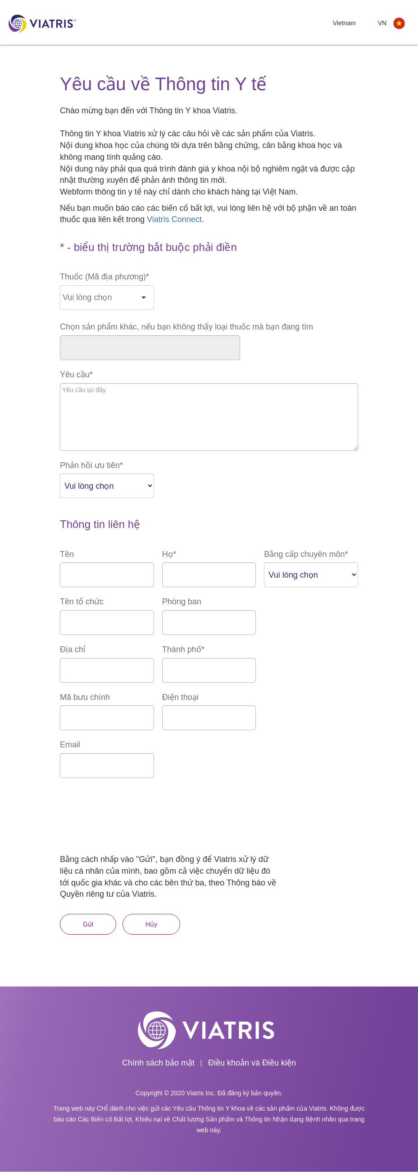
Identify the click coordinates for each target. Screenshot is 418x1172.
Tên (67, 554)
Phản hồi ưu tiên (91, 465)
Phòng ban (181, 601)
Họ (169, 554)
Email (70, 744)
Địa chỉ (73, 649)
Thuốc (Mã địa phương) (104, 276)
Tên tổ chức (82, 601)
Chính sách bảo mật (158, 1062)
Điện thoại (180, 697)
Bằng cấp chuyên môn (306, 554)
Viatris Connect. (175, 219)
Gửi (88, 924)
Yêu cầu (76, 374)
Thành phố (183, 649)
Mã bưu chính (85, 697)
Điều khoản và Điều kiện (252, 1062)
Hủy (151, 924)
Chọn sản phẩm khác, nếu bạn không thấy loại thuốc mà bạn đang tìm (186, 326)
